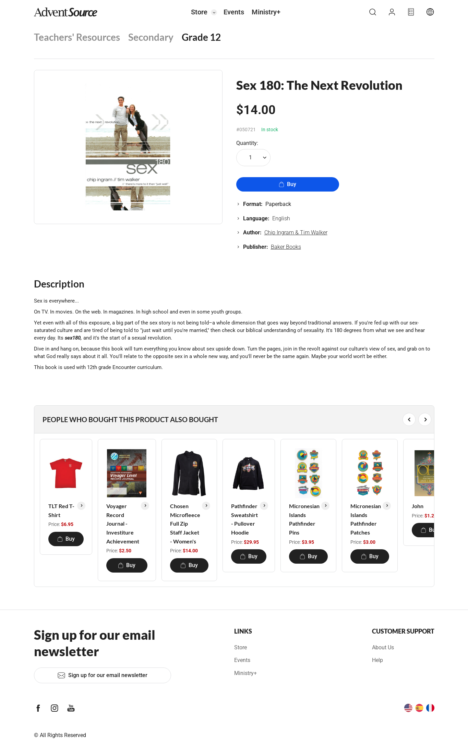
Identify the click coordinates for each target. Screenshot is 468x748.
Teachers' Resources (77, 37)
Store (199, 12)
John (417, 506)
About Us (383, 647)
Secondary (150, 37)
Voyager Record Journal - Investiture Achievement (122, 523)
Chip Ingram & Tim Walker (295, 232)
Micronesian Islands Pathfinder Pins (304, 519)
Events (234, 12)
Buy (287, 184)
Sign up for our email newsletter (102, 675)
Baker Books (286, 247)
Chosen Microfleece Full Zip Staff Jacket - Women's (185, 523)
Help (377, 660)
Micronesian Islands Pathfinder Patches (365, 519)
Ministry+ (266, 12)
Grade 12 (201, 37)
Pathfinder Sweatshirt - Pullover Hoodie (244, 519)
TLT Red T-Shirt (61, 510)
